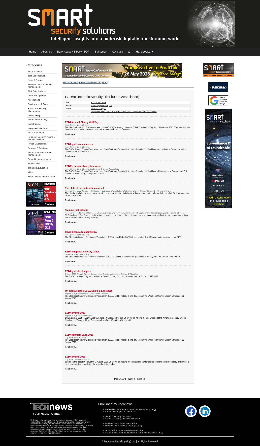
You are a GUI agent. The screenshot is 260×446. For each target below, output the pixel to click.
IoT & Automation (36, 132)
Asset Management (37, 95)
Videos (31, 172)
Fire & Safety (34, 115)
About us (46, 51)
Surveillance (34, 163)
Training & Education (38, 168)
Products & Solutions (38, 148)
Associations (34, 100)
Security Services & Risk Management (39, 153)
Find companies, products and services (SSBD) (85, 82)
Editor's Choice (35, 71)
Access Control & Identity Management (40, 85)
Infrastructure (34, 124)
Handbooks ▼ (145, 51)
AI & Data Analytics (37, 91)
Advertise (117, 51)
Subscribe (101, 51)
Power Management (37, 144)
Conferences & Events (38, 104)
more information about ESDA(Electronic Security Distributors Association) (124, 111)
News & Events (35, 80)
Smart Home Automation (40, 159)
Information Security (37, 119)
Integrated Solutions (37, 128)
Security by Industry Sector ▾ (41, 176)
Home (32, 51)
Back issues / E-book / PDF (73, 51)
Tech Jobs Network (37, 75)
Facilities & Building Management (37, 109)
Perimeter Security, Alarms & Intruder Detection (41, 138)
